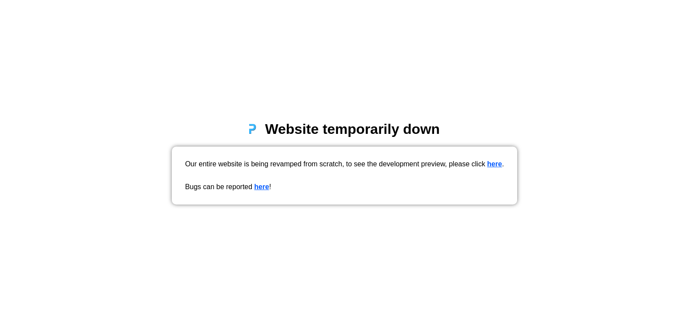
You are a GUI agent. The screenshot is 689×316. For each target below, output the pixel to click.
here (494, 164)
